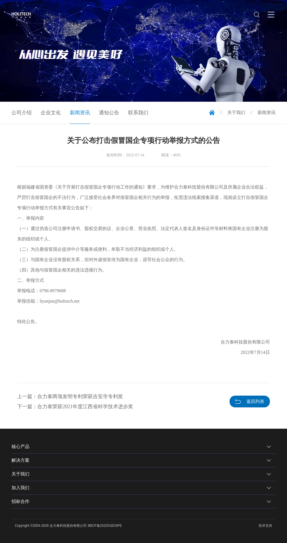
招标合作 (20, 501)
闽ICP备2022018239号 (105, 526)
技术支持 (265, 526)
